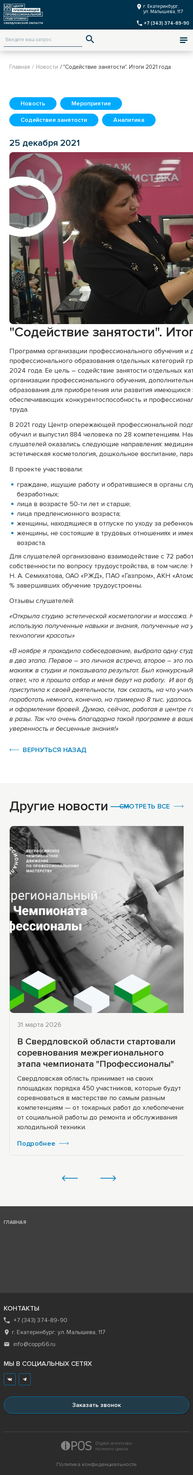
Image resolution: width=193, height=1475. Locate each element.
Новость (33, 103)
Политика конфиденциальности (96, 1464)
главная (15, 1222)
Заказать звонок (96, 1405)
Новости (47, 67)
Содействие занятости (54, 120)
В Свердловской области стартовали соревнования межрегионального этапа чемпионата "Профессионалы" (96, 1052)
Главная (19, 67)
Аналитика (128, 120)
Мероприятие (91, 103)
